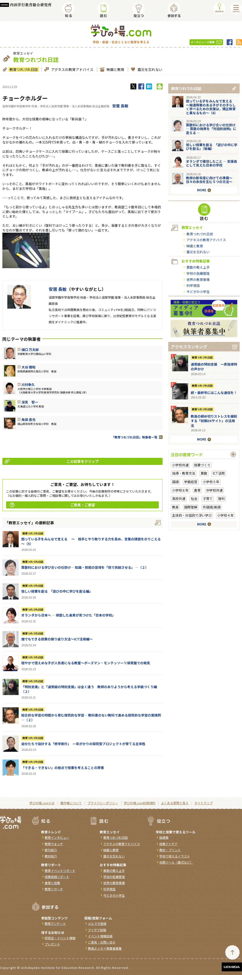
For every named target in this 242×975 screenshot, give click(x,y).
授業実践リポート (57, 876)
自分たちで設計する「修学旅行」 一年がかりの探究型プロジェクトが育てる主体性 (83, 743)
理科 (221, 498)
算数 (204, 473)
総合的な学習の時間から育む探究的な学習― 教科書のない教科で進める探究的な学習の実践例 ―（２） (91, 717)
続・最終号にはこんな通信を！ (214, 392)
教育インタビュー (57, 837)
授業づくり (202, 465)
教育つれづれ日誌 (23, 69)
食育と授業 (52, 883)
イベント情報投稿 (100, 936)
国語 (175, 481)
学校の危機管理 (198, 273)
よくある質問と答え (175, 803)
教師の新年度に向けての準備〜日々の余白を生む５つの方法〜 (209, 179)
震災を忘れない (149, 69)
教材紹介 (51, 856)
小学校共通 (180, 465)
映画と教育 (114, 69)
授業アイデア (168, 844)
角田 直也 (28, 419)
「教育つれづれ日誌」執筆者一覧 (134, 437)
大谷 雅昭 (28, 367)
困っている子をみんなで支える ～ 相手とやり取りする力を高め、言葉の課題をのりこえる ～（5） (92, 541)
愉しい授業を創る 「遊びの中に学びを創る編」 (57, 591)
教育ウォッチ (54, 844)
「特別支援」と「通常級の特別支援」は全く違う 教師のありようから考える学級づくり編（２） (89, 689)
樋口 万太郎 (30, 349)
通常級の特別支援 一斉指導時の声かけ (214, 366)
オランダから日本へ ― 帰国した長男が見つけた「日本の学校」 (68, 615)
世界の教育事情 (198, 279)
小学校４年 (225, 515)
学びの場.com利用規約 (139, 803)
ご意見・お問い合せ (102, 942)
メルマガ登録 (97, 923)
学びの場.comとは (42, 803)
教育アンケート (55, 923)
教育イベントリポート (60, 870)
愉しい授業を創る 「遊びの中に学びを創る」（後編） (211, 146)
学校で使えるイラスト (174, 856)
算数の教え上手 (198, 267)
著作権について (71, 803)
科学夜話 (193, 285)
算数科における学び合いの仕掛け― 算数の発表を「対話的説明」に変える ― (211, 128)
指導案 (164, 837)
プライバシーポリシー (102, 803)
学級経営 (190, 481)
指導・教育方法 (183, 473)
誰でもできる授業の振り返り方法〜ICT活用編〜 (57, 639)
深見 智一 (30, 402)
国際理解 (190, 507)
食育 (197, 490)
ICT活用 (219, 473)
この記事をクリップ (52, 461)
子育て (208, 498)
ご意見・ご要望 (52, 504)
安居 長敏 (120, 106)
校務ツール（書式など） (176, 862)
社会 (194, 498)
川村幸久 (28, 384)
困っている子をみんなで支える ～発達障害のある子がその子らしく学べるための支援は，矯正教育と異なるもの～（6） (211, 107)
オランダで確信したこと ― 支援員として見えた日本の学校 (211, 163)
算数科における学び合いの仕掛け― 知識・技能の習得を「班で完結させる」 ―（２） (84, 567)
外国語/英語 (211, 507)
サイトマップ (203, 803)
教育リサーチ (54, 889)
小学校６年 (180, 490)
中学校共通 (214, 490)
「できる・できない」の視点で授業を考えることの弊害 (62, 767)
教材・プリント (170, 850)
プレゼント (52, 944)
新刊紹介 (51, 850)
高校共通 (178, 498)
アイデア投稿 (97, 930)
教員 (175, 507)
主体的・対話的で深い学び (192, 515)
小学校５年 (211, 481)
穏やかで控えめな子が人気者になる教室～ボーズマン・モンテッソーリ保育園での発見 (85, 662)
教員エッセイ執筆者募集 (105, 948)
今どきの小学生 (198, 291)
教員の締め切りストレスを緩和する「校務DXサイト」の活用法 (214, 421)
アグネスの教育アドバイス (71, 69)
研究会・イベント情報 (60, 938)
